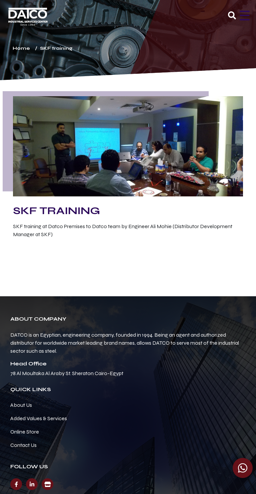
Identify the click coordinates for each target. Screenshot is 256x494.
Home (21, 48)
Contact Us (23, 445)
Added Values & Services (38, 418)
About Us (21, 405)
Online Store (24, 432)
